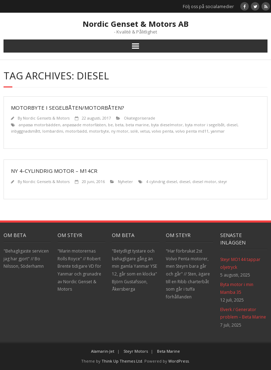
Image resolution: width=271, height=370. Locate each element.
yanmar (218, 131)
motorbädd (76, 131)
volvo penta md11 (192, 131)
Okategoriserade (139, 118)
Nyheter (125, 181)
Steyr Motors (136, 351)
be (110, 124)
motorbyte (99, 131)
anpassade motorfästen (84, 124)
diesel (232, 124)
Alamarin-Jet (102, 351)
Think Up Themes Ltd (122, 361)
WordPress (178, 361)
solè (134, 131)
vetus (145, 131)
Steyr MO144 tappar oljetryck (240, 263)
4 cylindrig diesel (161, 181)
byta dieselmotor (167, 124)
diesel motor (204, 181)
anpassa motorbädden (39, 124)
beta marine (137, 124)
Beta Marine (168, 351)
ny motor (119, 131)
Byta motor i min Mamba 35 (236, 288)
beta (119, 124)
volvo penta (162, 131)
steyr (222, 181)
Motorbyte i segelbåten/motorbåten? (67, 107)
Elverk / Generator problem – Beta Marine (243, 313)
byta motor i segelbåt (204, 124)
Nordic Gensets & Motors (46, 118)
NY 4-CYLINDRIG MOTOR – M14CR (54, 170)
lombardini (52, 131)
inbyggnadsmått (25, 131)
